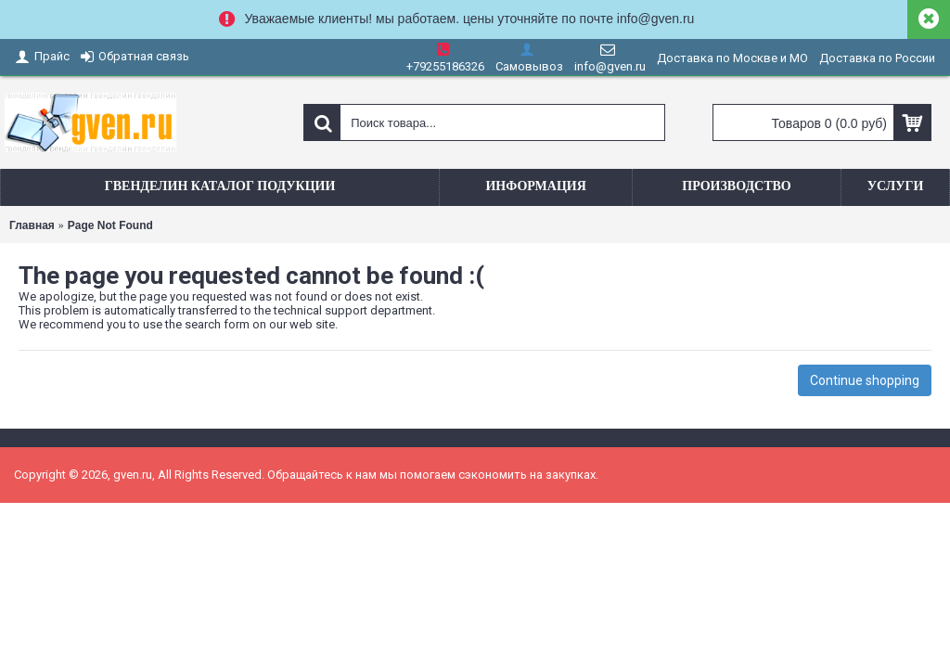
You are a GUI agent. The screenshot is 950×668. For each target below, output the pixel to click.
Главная (32, 225)
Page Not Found (110, 225)
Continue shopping (864, 380)
